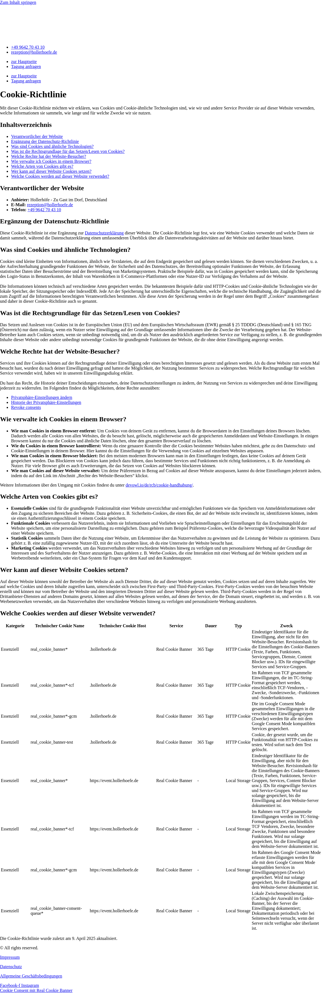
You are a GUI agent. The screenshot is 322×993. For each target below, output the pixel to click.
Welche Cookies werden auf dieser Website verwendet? (60, 176)
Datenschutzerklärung (104, 233)
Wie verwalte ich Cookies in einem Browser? (51, 161)
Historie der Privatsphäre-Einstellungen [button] (46, 402)
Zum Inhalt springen (18, 2)
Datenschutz (11, 966)
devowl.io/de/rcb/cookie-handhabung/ (159, 485)
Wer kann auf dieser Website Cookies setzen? (51, 171)
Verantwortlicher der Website (37, 136)
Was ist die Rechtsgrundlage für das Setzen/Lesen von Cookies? (68, 151)
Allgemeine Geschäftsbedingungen (31, 976)
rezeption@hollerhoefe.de (50, 204)
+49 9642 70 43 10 (44, 209)
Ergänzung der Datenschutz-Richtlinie (45, 141)
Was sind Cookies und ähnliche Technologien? (52, 146)
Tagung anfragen (26, 66)
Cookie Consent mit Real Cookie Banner (36, 990)
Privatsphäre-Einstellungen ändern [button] (41, 397)
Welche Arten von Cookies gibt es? (42, 166)
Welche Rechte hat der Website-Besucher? (48, 156)
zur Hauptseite (24, 61)
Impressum (10, 957)
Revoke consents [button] (26, 407)
